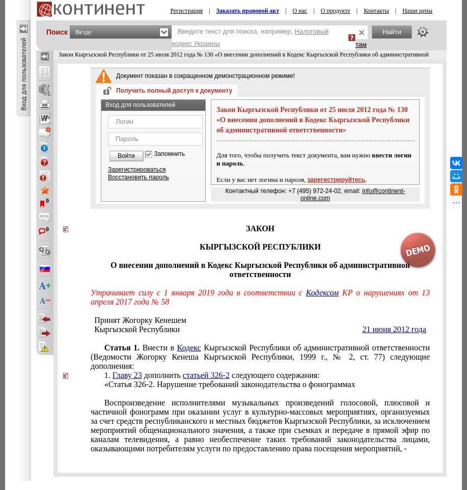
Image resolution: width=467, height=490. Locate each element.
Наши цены (417, 10)
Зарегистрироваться (137, 169)
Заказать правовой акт (248, 10)
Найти (391, 32)
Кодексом (322, 292)
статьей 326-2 (206, 375)
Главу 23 (127, 375)
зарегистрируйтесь (337, 179)
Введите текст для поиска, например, (250, 37)
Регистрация (187, 10)
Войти (126, 155)
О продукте (335, 10)
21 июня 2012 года (394, 329)
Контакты (376, 10)
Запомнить (169, 154)
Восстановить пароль (138, 177)
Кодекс (189, 347)
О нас (300, 10)
